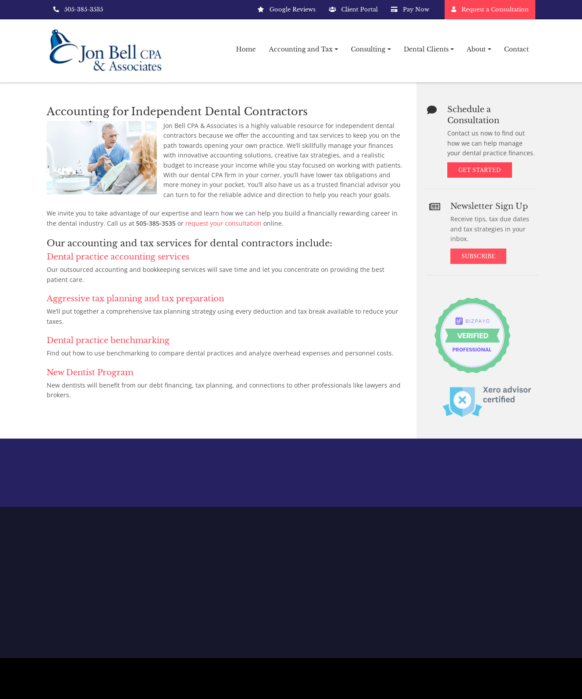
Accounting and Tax (301, 49)
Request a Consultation (490, 9)
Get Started (481, 169)
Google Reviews (287, 9)
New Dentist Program (90, 372)
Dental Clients (426, 49)
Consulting (368, 49)
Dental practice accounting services (118, 257)
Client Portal (353, 9)
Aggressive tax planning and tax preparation (135, 299)
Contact (516, 49)
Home (246, 49)
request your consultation (223, 223)
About (476, 49)
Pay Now (410, 9)
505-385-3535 (78, 9)
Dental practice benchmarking (108, 340)
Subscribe (483, 256)
